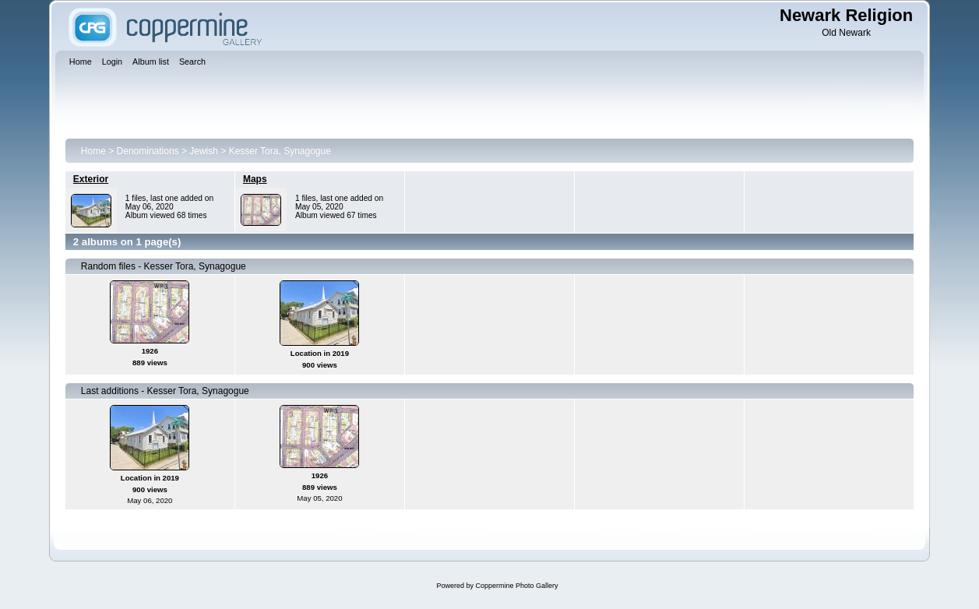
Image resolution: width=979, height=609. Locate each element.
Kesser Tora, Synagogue (280, 151)
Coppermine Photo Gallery (516, 586)
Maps (255, 179)
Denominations (148, 151)
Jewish (203, 151)
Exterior (90, 179)
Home (93, 151)
